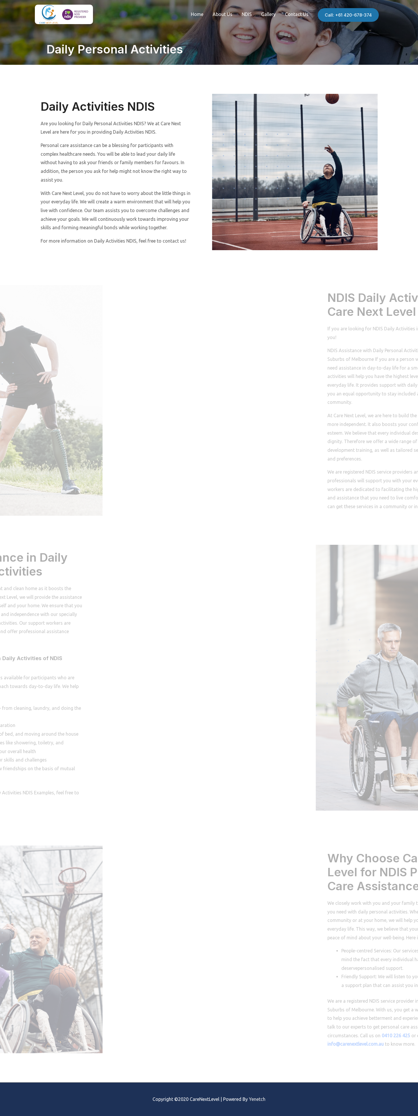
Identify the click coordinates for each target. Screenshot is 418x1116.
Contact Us (296, 14)
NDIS (247, 14)
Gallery (268, 14)
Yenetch (257, 1099)
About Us (222, 14)
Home (197, 14)
